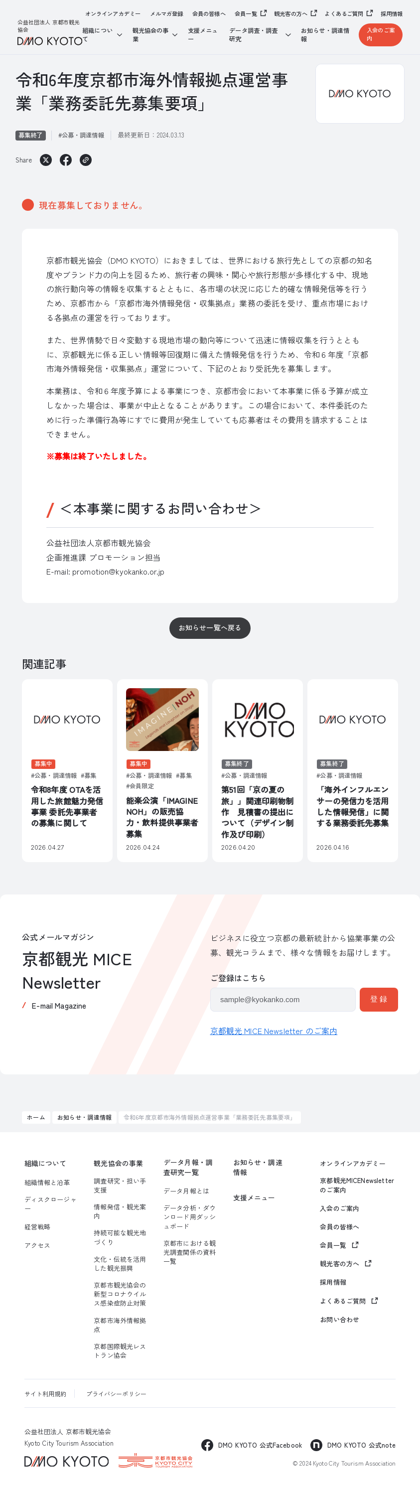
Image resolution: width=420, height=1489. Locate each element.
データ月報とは (186, 1191)
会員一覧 (246, 13)
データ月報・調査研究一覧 (188, 1167)
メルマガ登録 (166, 13)
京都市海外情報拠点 (120, 1325)
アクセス (37, 1245)
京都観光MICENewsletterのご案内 (357, 1185)
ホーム (36, 1117)
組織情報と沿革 (47, 1182)
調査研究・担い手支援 (120, 1185)
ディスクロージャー (50, 1204)
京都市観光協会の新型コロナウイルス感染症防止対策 (120, 1294)
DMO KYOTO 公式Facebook (260, 1445)
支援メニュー (203, 34)
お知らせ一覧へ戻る (210, 627)
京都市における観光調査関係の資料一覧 (189, 1252)
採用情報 (392, 13)
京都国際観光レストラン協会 (120, 1351)
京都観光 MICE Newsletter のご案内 (274, 1031)
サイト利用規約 (45, 1393)
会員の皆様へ (209, 13)
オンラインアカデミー (113, 13)
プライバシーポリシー (116, 1393)
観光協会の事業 (118, 1163)
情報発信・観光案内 (120, 1211)
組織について (45, 1163)
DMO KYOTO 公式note (361, 1445)
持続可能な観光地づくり (120, 1237)
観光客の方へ (290, 13)
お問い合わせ (339, 1319)
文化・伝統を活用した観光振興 (120, 1264)
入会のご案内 (381, 34)
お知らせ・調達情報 (325, 34)
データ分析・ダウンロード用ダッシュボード (189, 1216)
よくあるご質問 (343, 13)
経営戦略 (37, 1226)
